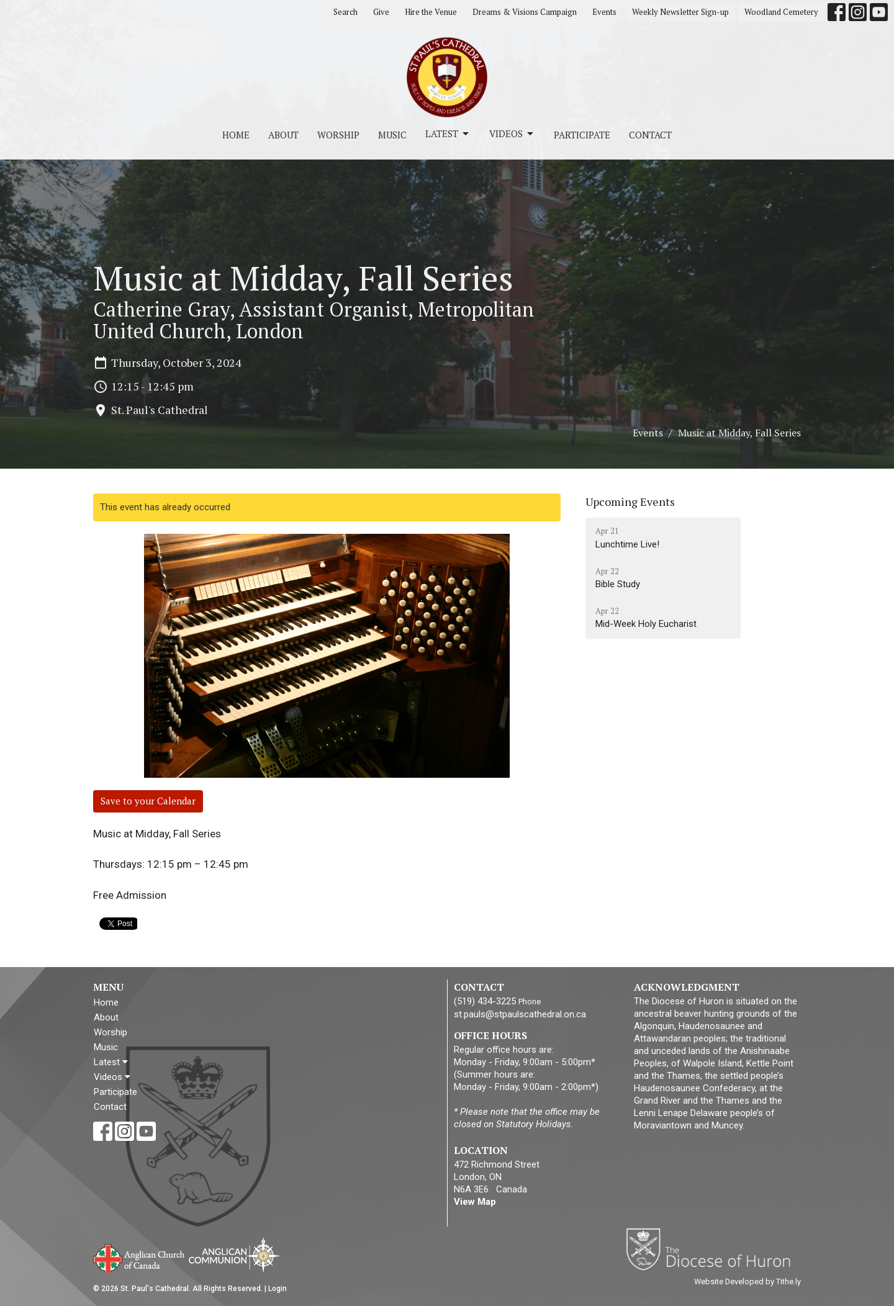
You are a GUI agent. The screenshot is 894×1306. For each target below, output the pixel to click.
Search (345, 11)
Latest (448, 133)
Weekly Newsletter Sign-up (680, 11)
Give (381, 11)
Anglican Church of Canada (139, 1256)
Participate (582, 134)
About (283, 134)
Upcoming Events (630, 501)
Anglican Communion (234, 1254)
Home (236, 134)
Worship (338, 134)
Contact (650, 134)
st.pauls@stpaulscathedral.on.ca (520, 1014)
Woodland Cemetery (781, 11)
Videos (512, 133)
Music (392, 134)
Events (604, 11)
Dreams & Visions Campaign (524, 11)
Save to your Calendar (148, 801)
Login (277, 1288)
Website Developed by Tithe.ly (747, 1281)
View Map (475, 1201)
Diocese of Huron (713, 1249)
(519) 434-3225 (485, 1001)
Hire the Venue (431, 11)
